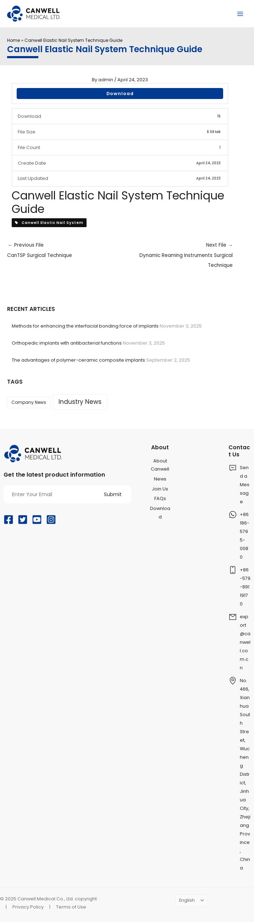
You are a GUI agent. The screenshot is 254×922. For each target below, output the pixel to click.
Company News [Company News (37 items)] (28, 402)
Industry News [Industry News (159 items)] (80, 401)
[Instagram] (51, 520)
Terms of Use (71, 907)
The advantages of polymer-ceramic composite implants (78, 360)
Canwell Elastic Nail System (49, 222)
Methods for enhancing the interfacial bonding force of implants (85, 326)
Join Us (160, 489)
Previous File (63, 251)
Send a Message (244, 485)
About (160, 447)
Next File (176, 256)
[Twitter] (23, 520)
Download (120, 93)
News (160, 479)
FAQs (160, 498)
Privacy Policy (28, 907)
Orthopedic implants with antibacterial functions (67, 343)
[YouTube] (37, 520)
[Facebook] (8, 520)
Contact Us (239, 451)
